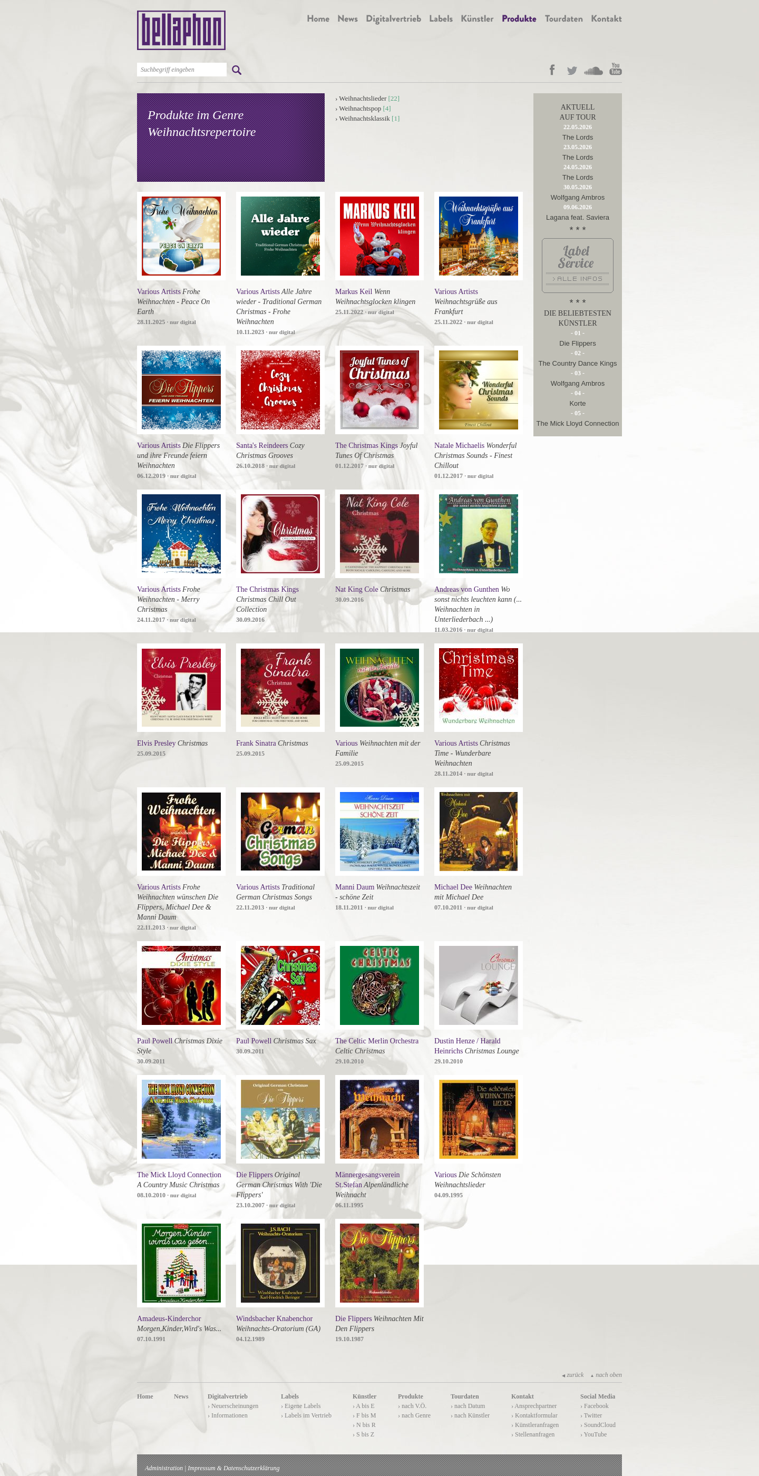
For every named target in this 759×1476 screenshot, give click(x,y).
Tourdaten (465, 1396)
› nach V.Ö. (412, 1406)
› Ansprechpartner (534, 1406)
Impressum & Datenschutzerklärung (233, 1468)
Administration (164, 1468)
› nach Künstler (470, 1415)
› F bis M (364, 1415)
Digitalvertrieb (228, 1396)
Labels (290, 1396)
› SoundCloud (598, 1425)
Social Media (597, 1396)
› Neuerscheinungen (233, 1406)
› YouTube (593, 1434)
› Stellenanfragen (532, 1434)
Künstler (364, 1396)
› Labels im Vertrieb (306, 1415)
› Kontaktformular (534, 1415)
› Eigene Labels (300, 1406)
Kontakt (522, 1396)
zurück (572, 1375)
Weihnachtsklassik (364, 118)
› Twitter (591, 1415)
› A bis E (364, 1406)
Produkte (410, 1396)
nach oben (606, 1375)
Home (145, 1396)
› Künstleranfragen (535, 1425)
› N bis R (364, 1425)
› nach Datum (468, 1406)
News (181, 1396)
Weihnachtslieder (362, 98)
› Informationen (228, 1415)
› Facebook (594, 1406)
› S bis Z (363, 1434)
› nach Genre (414, 1415)
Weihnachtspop (360, 108)
